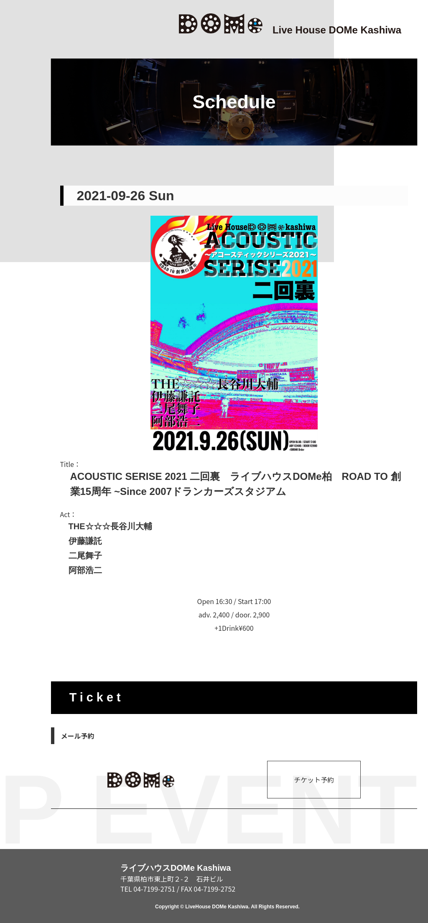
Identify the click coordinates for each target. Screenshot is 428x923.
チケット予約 (314, 780)
